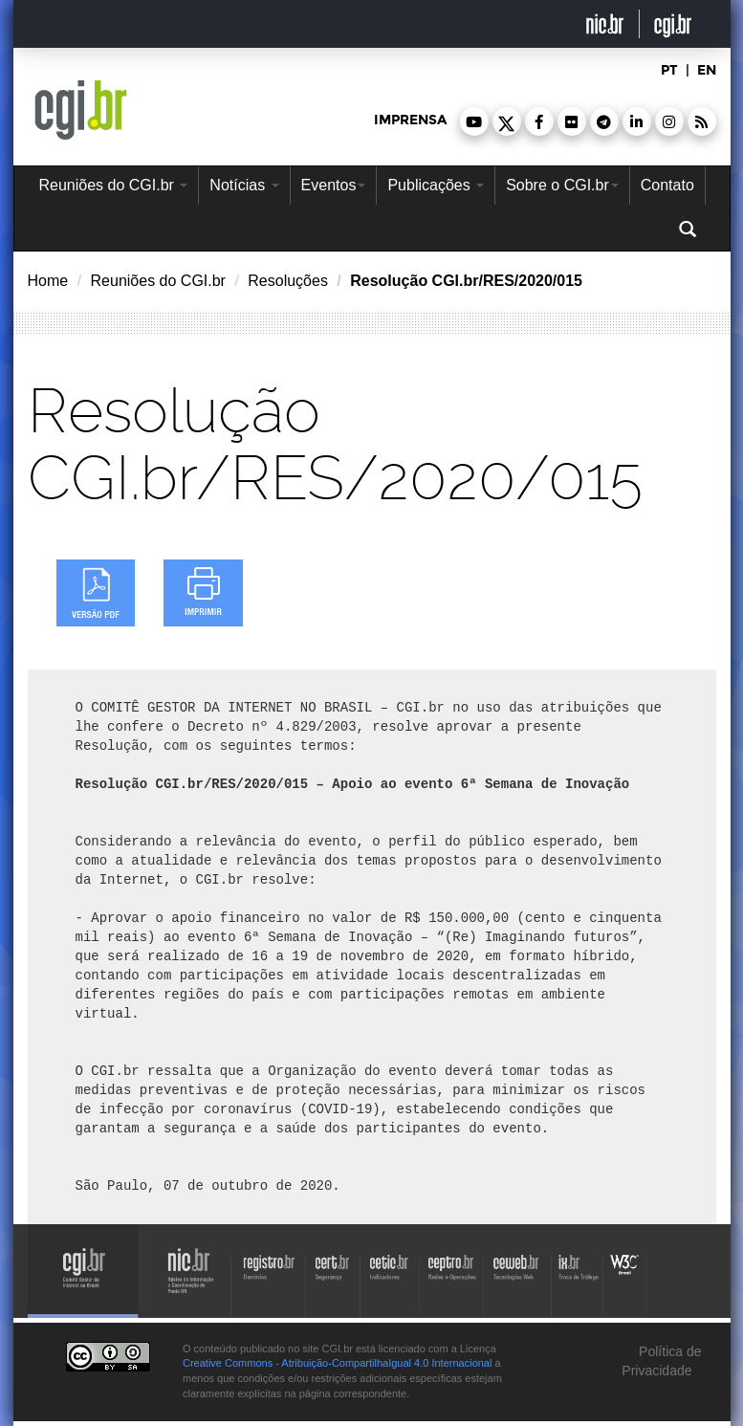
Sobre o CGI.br (562, 185)
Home (48, 281)
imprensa (410, 120)
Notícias (243, 185)
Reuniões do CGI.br (113, 185)
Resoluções (288, 281)
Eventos (333, 185)
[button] (474, 121)
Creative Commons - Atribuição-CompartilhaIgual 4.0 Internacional (337, 1363)
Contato (667, 185)
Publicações (435, 185)
